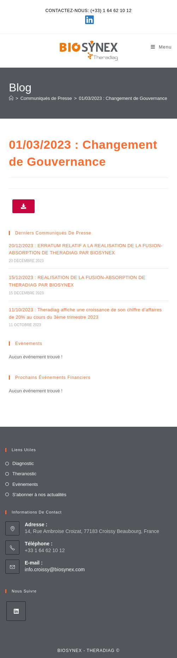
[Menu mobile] (161, 47)
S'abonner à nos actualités (39, 494)
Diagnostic (23, 463)
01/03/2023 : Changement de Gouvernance (123, 98)
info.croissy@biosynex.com (55, 569)
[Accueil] (11, 98)
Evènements (25, 484)
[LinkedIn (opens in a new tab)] (88, 20)
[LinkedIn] (16, 611)
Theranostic (24, 473)
